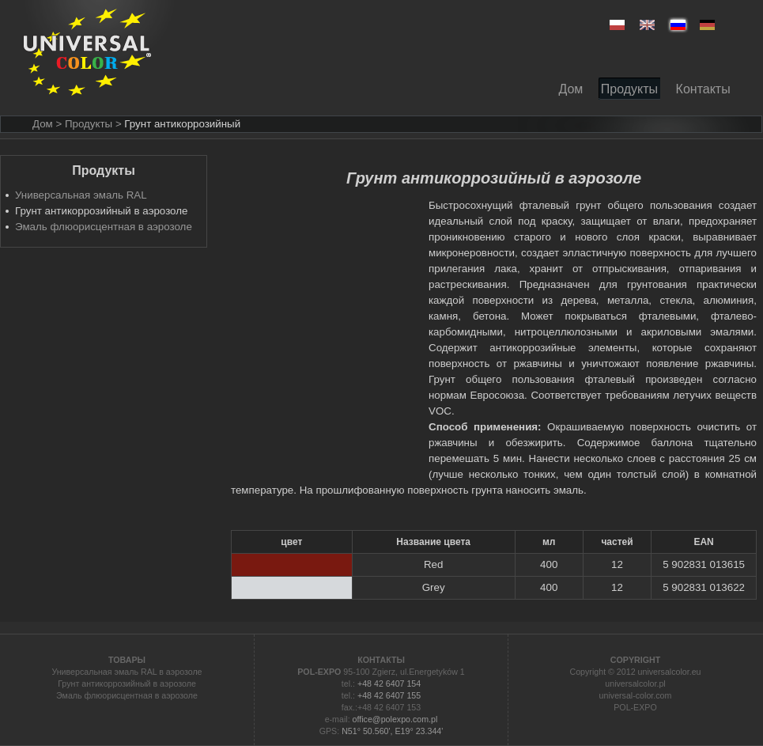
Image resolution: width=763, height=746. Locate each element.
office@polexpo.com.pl (395, 719)
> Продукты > (88, 124)
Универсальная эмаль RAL (81, 195)
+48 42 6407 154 (389, 683)
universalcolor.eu (669, 671)
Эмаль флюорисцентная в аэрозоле (103, 227)
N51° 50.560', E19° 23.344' (392, 731)
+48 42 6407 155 (389, 695)
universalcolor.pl (635, 683)
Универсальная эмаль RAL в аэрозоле (126, 671)
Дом (42, 124)
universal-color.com (635, 695)
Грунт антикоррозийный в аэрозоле (127, 683)
